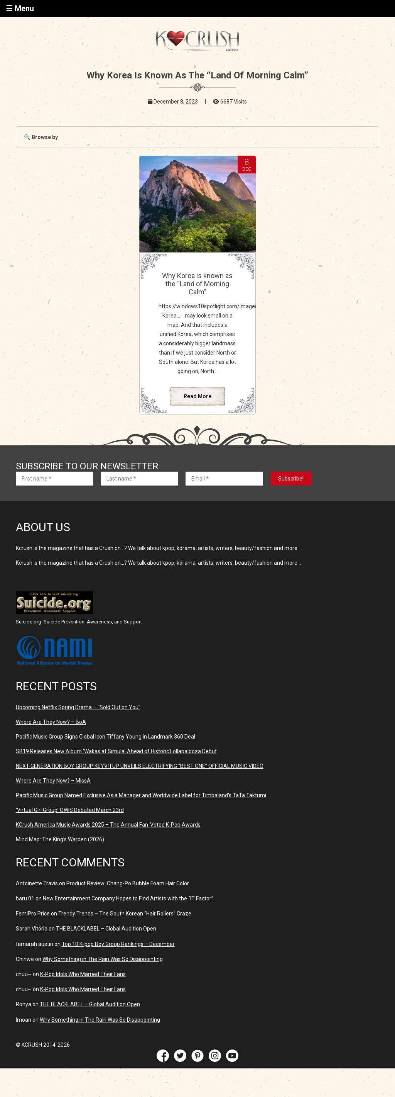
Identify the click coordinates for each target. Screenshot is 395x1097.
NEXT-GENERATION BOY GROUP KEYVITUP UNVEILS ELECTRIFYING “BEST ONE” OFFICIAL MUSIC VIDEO (139, 766)
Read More (197, 396)
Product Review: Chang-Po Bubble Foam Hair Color (127, 883)
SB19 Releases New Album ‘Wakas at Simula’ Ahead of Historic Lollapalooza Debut (116, 751)
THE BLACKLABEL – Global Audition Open (106, 928)
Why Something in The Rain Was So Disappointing (102, 959)
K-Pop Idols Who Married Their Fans (83, 974)
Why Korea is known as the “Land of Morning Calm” (197, 284)
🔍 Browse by (41, 137)
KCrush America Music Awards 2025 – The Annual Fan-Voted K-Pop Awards (108, 825)
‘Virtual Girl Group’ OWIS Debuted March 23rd (70, 810)
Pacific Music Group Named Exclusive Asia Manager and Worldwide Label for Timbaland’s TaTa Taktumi (141, 795)
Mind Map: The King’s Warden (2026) (60, 839)
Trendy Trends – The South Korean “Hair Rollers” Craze (124, 913)
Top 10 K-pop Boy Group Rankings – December (118, 944)
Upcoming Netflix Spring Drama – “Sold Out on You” (78, 707)
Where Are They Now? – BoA (51, 722)
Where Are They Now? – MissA (53, 781)
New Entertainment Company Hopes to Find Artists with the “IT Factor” (128, 898)
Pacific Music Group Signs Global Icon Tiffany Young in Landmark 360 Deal (105, 737)
